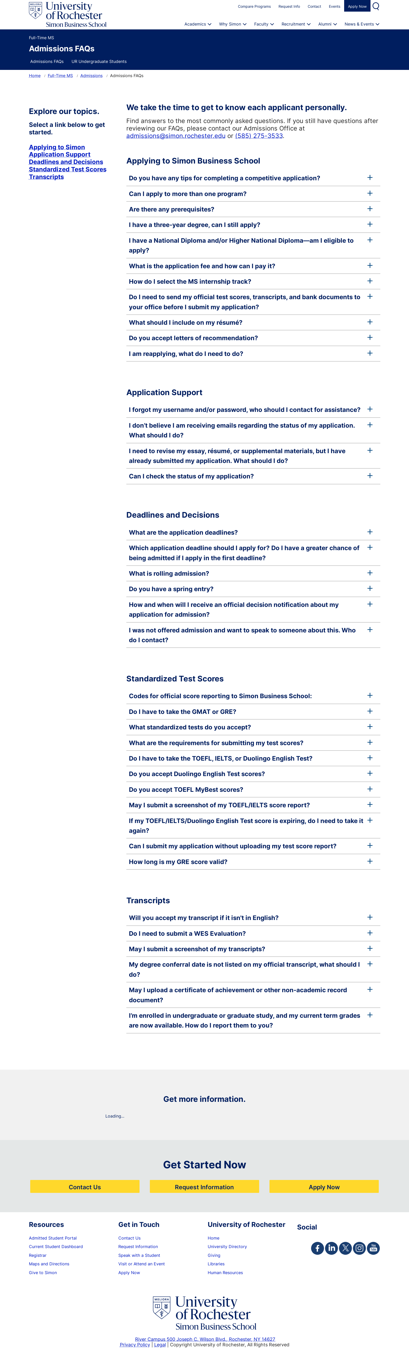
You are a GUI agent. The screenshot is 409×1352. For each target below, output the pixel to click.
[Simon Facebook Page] (317, 1248)
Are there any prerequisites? (251, 209)
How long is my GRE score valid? (251, 861)
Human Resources (225, 1272)
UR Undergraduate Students (99, 61)
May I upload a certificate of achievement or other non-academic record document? (251, 995)
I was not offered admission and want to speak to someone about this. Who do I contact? (251, 635)
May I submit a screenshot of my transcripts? (251, 948)
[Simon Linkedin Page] (331, 1248)
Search (376, 5)
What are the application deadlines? (251, 532)
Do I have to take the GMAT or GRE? (251, 711)
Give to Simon (43, 1272)
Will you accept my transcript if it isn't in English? (251, 917)
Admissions (91, 75)
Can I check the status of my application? (251, 476)
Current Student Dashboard (56, 1246)
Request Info (289, 6)
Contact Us (85, 1187)
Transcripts (46, 176)
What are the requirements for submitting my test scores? (251, 742)
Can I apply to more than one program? (251, 193)
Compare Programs (254, 6)
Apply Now (357, 6)
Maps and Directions (49, 1264)
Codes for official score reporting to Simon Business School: (251, 695)
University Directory (227, 1246)
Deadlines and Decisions (66, 161)
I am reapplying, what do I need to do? (251, 353)
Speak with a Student (139, 1255)
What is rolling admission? (251, 573)
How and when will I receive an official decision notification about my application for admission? (251, 609)
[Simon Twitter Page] (345, 1248)
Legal (160, 1344)
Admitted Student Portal (53, 1238)
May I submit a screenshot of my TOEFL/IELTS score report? (251, 805)
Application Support (59, 154)
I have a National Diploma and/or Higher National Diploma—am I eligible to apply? (251, 245)
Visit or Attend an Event (141, 1264)
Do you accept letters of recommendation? (251, 337)
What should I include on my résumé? (251, 322)
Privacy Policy (135, 1344)
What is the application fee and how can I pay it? (251, 266)
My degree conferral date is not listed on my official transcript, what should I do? (251, 969)
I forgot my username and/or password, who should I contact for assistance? (251, 409)
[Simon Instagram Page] (359, 1248)
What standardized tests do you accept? (251, 727)
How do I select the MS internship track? (251, 281)
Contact (314, 6)
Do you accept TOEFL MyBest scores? (251, 789)
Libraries (216, 1264)
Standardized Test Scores (67, 169)
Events (334, 6)
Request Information (204, 1187)
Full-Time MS (60, 75)
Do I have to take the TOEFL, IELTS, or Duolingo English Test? (251, 758)
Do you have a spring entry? (251, 588)
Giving (214, 1255)
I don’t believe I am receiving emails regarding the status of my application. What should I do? (251, 430)
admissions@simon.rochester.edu (176, 135)
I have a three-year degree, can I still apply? (251, 224)
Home (35, 75)
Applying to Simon (57, 147)
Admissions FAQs (47, 61)
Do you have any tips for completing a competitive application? (251, 178)
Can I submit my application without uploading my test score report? (251, 846)
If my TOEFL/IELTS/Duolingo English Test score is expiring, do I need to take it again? (251, 825)
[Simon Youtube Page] (373, 1248)
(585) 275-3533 (259, 135)
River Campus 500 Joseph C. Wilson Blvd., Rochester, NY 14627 (205, 1339)
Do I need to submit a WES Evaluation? (251, 933)
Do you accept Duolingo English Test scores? (251, 773)
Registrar (38, 1255)
